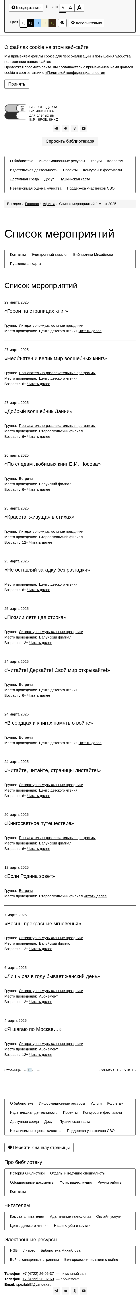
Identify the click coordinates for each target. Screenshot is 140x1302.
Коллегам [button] (115, 161)
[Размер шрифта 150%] (70, 8)
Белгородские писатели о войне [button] (91, 1259)
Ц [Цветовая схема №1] (23, 24)
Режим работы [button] (110, 1182)
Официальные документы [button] (32, 1182)
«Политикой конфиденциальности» (75, 73)
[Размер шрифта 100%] (62, 8)
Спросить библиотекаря (70, 141)
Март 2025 (107, 204)
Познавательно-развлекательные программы (57, 373)
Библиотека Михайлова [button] (93, 254)
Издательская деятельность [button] (34, 170)
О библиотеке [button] (21, 161)
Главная (32, 204)
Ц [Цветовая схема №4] (45, 23)
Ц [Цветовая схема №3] (37, 23)
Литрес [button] (29, 1250)
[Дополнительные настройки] (62, 23)
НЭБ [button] (14, 1250)
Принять (16, 84)
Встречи (26, 479)
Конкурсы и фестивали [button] (102, 170)
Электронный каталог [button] (49, 254)
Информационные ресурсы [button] (62, 161)
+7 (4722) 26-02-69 (38, 1279)
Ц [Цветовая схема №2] (30, 23)
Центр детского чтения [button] (29, 1226)
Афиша (49, 204)
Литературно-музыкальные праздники (51, 325)
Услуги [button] (96, 161)
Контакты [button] (18, 254)
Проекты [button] (70, 170)
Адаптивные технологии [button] (70, 1216)
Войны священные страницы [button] (34, 1259)
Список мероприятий (77, 204)
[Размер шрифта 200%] (79, 8)
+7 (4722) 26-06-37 (38, 1274)
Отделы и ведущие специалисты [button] (78, 1173)
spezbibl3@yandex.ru (34, 1284)
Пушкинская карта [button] (74, 179)
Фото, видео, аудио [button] (76, 1182)
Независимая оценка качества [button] (35, 188)
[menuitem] (21, 160)
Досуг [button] (49, 179)
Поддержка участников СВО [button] (91, 188)
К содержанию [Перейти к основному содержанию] (25, 7)
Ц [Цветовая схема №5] (52, 23)
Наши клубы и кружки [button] (72, 1226)
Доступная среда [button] (24, 179)
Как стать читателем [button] (27, 1216)
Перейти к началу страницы (39, 1147)
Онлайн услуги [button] (108, 1216)
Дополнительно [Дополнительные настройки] (86, 23)
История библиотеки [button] (27, 1173)
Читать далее (90, 331)
